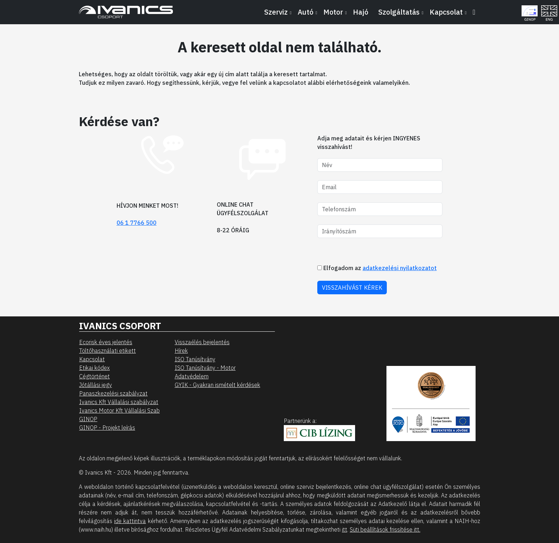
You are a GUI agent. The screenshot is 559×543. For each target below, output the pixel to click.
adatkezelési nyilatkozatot (400, 268)
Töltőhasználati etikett (107, 350)
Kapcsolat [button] (446, 12)
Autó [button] (305, 12)
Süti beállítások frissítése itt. (385, 529)
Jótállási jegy (95, 384)
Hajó (360, 12)
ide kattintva (130, 520)
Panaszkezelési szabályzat (113, 393)
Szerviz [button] (276, 12)
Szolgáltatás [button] (399, 12)
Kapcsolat (92, 359)
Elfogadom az (377, 268)
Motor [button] (333, 12)
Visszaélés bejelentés (202, 342)
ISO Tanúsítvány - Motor (205, 367)
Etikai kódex (94, 367)
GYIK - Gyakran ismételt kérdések (217, 384)
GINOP (88, 419)
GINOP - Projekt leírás (107, 427)
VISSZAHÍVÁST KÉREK (352, 287)
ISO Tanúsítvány (195, 359)
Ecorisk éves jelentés (105, 342)
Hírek (181, 350)
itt (344, 529)
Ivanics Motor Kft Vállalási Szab (119, 410)
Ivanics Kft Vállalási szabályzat (118, 401)
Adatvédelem (192, 376)
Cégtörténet (94, 376)
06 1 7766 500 (137, 222)
